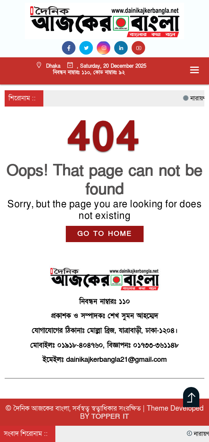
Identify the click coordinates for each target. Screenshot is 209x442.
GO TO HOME (104, 233)
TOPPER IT (110, 416)
